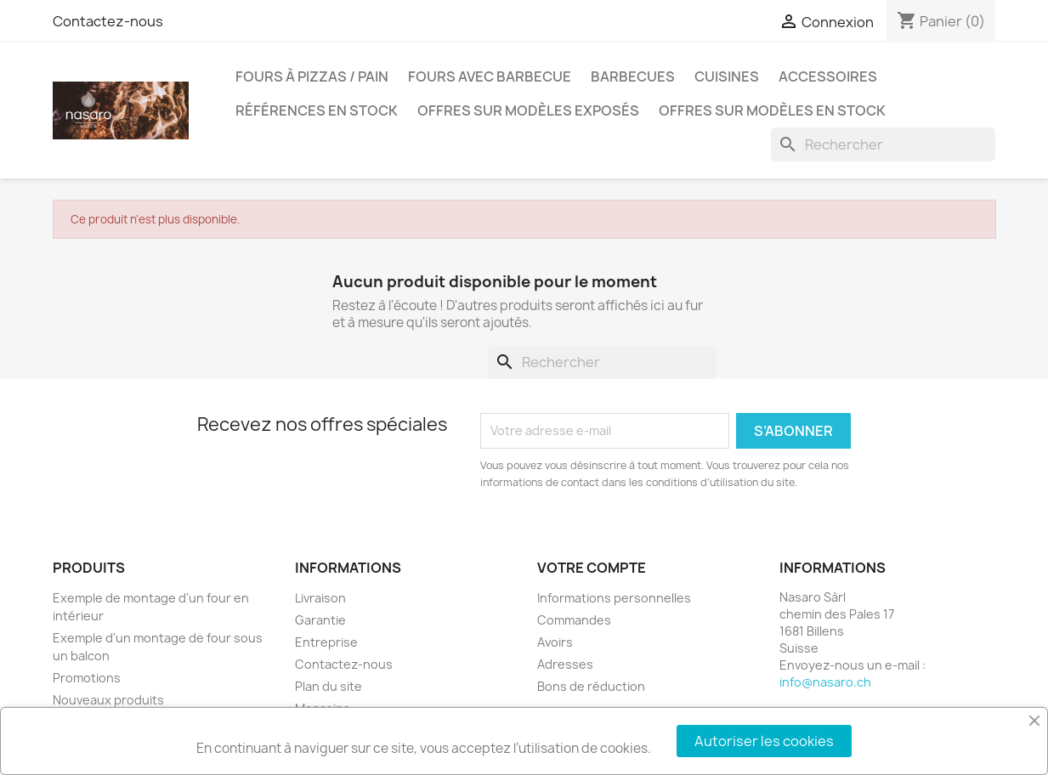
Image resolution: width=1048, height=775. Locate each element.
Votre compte (591, 567)
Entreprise (326, 642)
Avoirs (555, 642)
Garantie (320, 620)
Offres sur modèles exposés (528, 110)
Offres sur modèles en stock (772, 110)
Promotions (87, 678)
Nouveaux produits (108, 700)
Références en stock (316, 110)
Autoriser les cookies (764, 741)
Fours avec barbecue (489, 76)
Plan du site (328, 686)
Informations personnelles (614, 598)
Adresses (565, 664)
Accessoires (828, 76)
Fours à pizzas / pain (311, 76)
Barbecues (633, 76)
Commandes (574, 620)
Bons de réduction (591, 686)
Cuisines (726, 76)
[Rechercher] (883, 144)
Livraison (320, 598)
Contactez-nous (108, 21)
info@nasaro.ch (825, 682)
